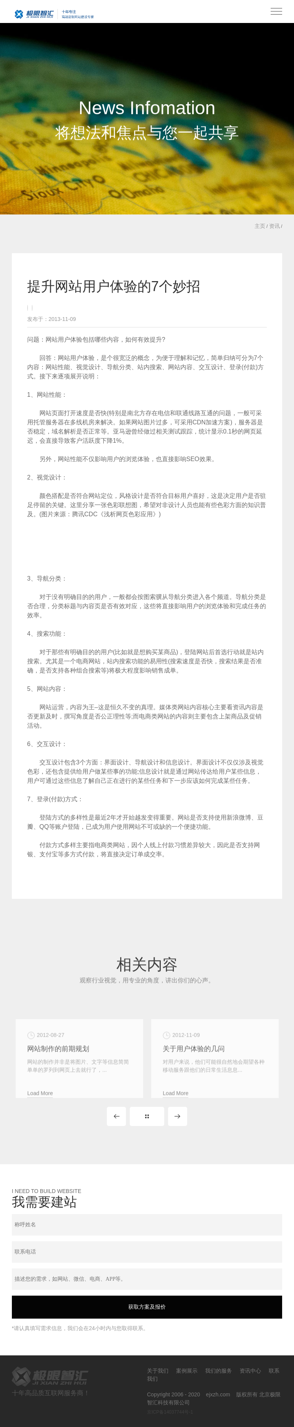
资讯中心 (250, 1371)
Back (147, 1116)
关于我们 (157, 1371)
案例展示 (187, 1371)
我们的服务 (218, 1371)
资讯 (274, 226)
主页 (260, 226)
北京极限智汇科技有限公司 (54, 14)
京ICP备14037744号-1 (170, 1412)
